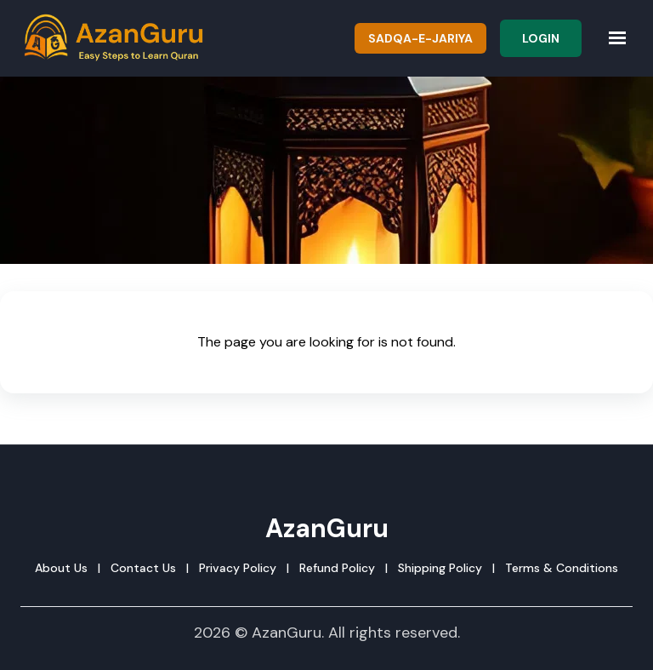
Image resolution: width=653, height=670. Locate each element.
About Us (61, 568)
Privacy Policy (237, 568)
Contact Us (143, 568)
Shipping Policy (440, 568)
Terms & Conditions (561, 568)
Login (540, 38)
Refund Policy (337, 568)
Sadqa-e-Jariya (420, 38)
